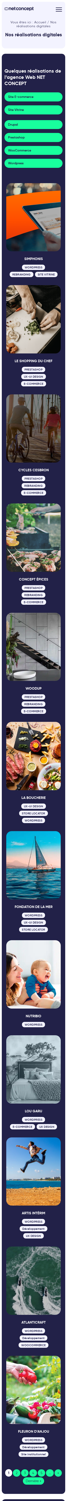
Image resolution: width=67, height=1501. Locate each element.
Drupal (13, 125)
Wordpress (16, 163)
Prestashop (16, 137)
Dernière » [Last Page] (33, 1481)
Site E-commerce (20, 97)
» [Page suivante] (58, 1473)
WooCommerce (19, 150)
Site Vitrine (16, 110)
